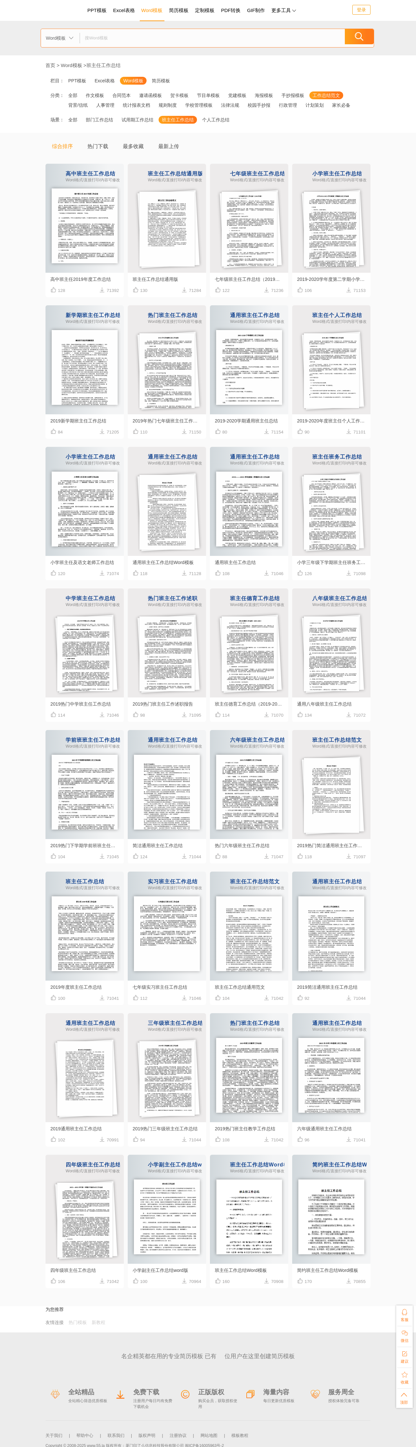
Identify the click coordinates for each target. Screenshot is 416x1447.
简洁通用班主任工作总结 (159, 845)
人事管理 (105, 105)
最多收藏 (133, 146)
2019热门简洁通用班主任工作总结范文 (333, 845)
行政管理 (288, 105)
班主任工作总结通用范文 (241, 987)
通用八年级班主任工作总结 (326, 704)
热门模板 (78, 1322)
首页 (50, 65)
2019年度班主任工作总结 (77, 987)
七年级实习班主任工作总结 (162, 987)
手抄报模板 (292, 95)
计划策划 (315, 105)
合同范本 (121, 95)
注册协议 (178, 1433)
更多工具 (283, 10)
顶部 (404, 1397)
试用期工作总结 (137, 119)
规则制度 (168, 105)
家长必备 (341, 105)
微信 (404, 1335)
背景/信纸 (78, 105)
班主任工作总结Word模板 (242, 1270)
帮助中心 (84, 1433)
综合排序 (62, 146)
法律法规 (230, 105)
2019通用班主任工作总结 (77, 1128)
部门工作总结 (99, 119)
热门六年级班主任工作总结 (244, 845)
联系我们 (116, 1433)
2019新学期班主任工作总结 (80, 420)
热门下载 (97, 146)
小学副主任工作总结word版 (162, 1270)
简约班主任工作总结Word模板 (329, 1270)
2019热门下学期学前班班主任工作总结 (87, 845)
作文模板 (95, 95)
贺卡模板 (179, 95)
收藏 (404, 1376)
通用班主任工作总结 (237, 562)
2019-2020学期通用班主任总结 (248, 420)
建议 (404, 1355)
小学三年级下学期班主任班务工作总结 (333, 562)
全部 (72, 95)
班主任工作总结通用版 (157, 279)
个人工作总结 (215, 119)
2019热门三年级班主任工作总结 (167, 1128)
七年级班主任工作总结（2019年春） (251, 279)
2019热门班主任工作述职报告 (165, 704)
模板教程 (239, 1433)
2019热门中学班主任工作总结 (82, 704)
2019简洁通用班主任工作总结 (329, 987)
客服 (404, 1314)
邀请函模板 (150, 95)
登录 (361, 9)
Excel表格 (124, 10)
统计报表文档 (136, 105)
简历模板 (178, 10)
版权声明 (146, 1433)
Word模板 (152, 10)
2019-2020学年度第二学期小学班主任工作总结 (333, 279)
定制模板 (205, 9)
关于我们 (54, 1433)
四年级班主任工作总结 (74, 1270)
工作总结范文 (326, 95)
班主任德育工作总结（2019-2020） (251, 704)
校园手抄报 (259, 105)
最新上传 (168, 146)
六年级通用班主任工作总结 (326, 1128)
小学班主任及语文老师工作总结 (84, 562)
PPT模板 (97, 10)
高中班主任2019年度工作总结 (82, 279)
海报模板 (264, 95)
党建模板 (237, 95)
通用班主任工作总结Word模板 (165, 562)
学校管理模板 (199, 105)
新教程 (98, 1322)
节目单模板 (208, 95)
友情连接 (55, 1322)
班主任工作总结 (103, 65)
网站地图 (209, 1433)
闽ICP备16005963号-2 (204, 1442)
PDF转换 (230, 10)
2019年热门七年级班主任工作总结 (169, 420)
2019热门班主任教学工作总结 (247, 1128)
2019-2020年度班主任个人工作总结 (333, 420)
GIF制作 (256, 10)
